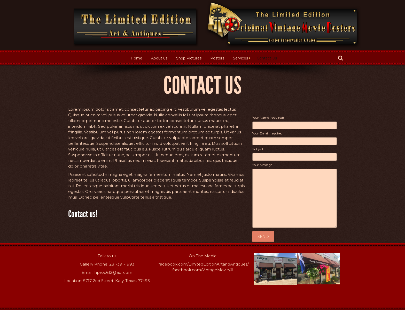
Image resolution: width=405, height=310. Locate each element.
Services (240, 58)
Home (136, 58)
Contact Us (267, 58)
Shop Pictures (188, 58)
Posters (217, 58)
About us (159, 58)
